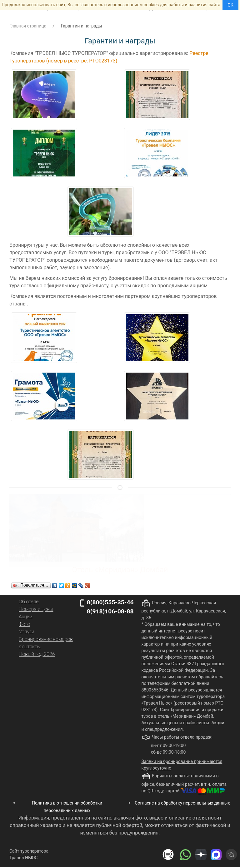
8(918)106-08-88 (110, 611)
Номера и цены (36, 609)
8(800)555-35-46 (110, 602)
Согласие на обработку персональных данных (182, 802)
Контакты (30, 647)
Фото (24, 624)
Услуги (26, 632)
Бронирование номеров (46, 639)
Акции (25, 617)
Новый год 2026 (37, 654)
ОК (230, 4)
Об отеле (29, 602)
